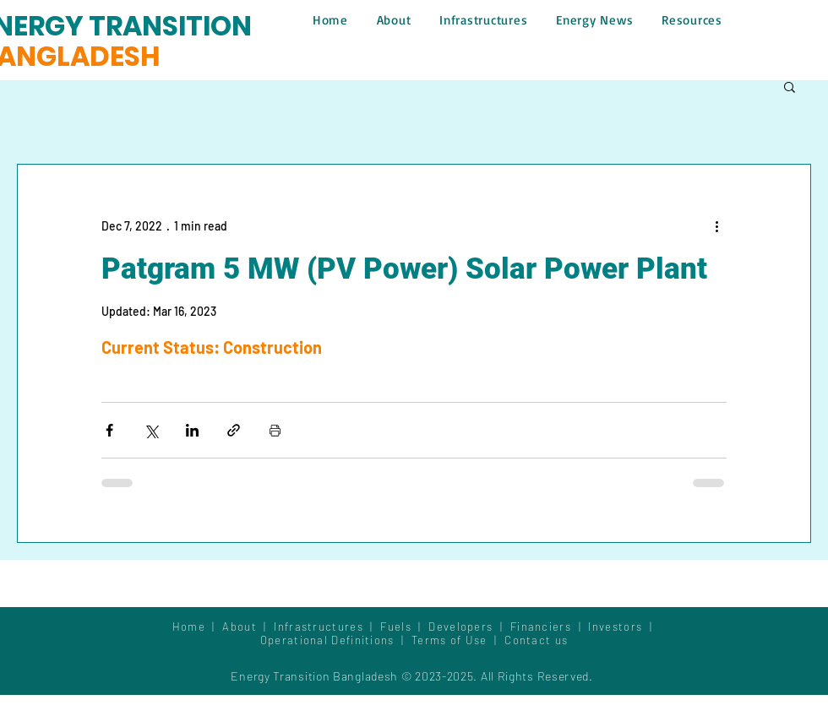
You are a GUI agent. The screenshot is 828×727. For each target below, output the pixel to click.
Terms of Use (449, 640)
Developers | (469, 626)
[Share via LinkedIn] (192, 430)
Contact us (536, 640)
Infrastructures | (327, 626)
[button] (790, 86)
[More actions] (716, 225)
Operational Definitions (329, 640)
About (243, 626)
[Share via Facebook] (109, 430)
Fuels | (404, 626)
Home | (197, 626)
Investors (617, 626)
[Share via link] (234, 430)
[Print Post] (275, 430)
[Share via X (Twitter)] (151, 430)
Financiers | (549, 626)
